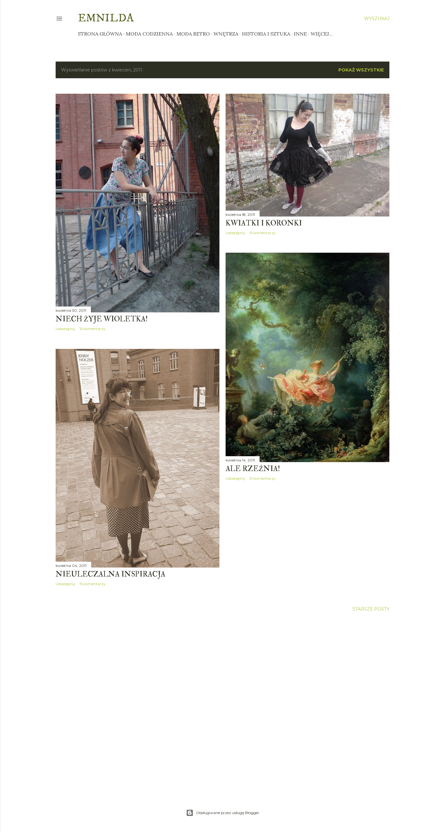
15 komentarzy (92, 328)
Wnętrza (226, 34)
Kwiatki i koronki (264, 223)
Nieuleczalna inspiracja (110, 574)
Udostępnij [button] (65, 328)
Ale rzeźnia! (253, 469)
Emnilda (106, 18)
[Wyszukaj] (376, 18)
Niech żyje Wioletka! (102, 319)
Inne (300, 34)
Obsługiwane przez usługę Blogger (222, 813)
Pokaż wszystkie (361, 70)
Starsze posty (370, 609)
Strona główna (100, 34)
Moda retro (193, 34)
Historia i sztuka (266, 34)
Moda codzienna (149, 34)
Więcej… (322, 34)
